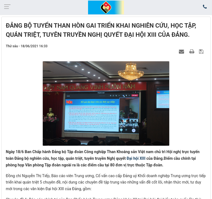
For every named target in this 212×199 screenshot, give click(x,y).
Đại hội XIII (136, 158)
